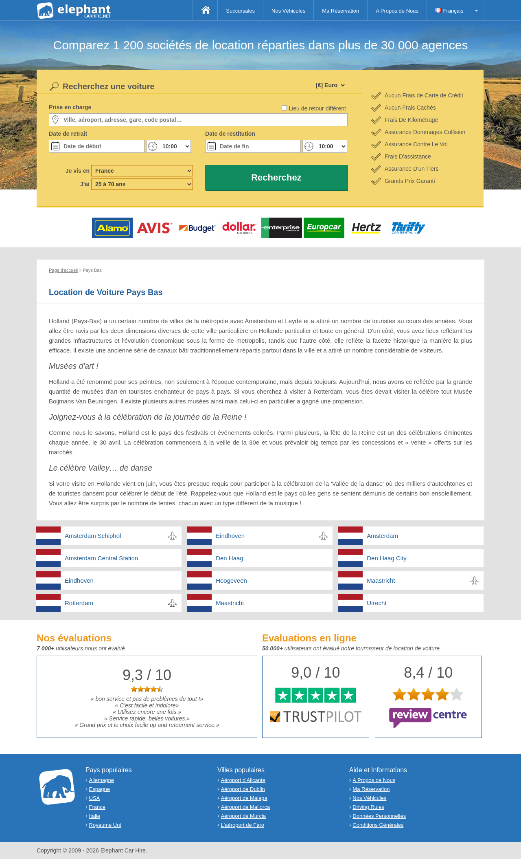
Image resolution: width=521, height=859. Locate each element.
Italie (94, 816)
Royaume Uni (105, 825)
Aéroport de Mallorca (245, 807)
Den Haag (229, 558)
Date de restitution (230, 133)
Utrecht (376, 602)
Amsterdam (382, 535)
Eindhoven (230, 535)
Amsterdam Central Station (101, 558)
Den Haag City (387, 558)
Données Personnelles (379, 816)
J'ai (85, 184)
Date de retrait (68, 133)
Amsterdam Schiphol (93, 535)
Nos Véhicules (288, 11)
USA (94, 798)
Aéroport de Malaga (244, 798)
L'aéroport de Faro (242, 825)
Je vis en (78, 170)
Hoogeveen (231, 580)
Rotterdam (79, 602)
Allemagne (101, 780)
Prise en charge (70, 107)
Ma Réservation (340, 11)
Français (449, 11)
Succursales (240, 11)
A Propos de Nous (397, 11)
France (97, 807)
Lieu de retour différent (317, 108)
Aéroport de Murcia (243, 816)
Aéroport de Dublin (243, 789)
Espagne (99, 789)
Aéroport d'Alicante (243, 780)
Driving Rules (368, 807)
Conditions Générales (377, 825)
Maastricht (381, 580)
